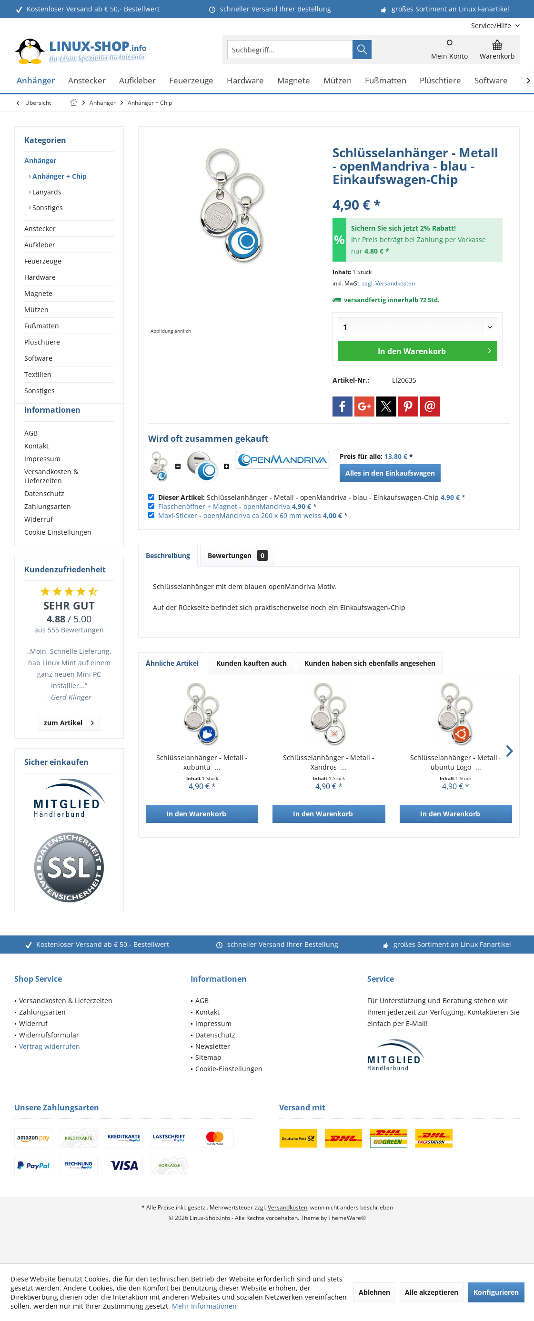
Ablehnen (374, 1292)
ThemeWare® (347, 1235)
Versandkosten (287, 1224)
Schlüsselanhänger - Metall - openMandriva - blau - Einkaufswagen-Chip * (311, 497)
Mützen (36, 309)
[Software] (491, 81)
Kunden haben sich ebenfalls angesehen (369, 663)
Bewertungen (238, 555)
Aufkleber (39, 244)
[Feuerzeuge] (191, 81)
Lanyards (45, 191)
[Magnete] (294, 81)
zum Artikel (69, 738)
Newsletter (212, 1063)
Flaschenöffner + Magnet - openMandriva (224, 506)
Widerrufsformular (49, 1052)
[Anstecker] (86, 81)
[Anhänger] (35, 81)
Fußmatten (41, 325)
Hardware (40, 277)
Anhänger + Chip (58, 176)
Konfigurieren (496, 1292)
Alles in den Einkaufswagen (390, 473)
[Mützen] (337, 81)
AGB (31, 450)
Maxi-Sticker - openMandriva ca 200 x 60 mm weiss (239, 515)
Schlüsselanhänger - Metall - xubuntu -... (202, 762)
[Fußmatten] (385, 81)
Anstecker (40, 228)
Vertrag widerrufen (49, 1063)
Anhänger (40, 160)
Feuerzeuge (42, 260)
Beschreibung (168, 555)
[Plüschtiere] (440, 81)
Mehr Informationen (204, 1306)
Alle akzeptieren (431, 1292)
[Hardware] (245, 81)
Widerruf (38, 536)
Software (38, 358)
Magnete (38, 293)
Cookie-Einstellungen (57, 549)
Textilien (37, 374)
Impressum (42, 475)
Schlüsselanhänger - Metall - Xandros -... (328, 762)
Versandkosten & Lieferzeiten (51, 493)
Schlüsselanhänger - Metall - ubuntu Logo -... (456, 762)
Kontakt (36, 462)
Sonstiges (46, 207)
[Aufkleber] (137, 81)
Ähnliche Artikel (172, 663)
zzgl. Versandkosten (388, 283)
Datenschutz (44, 510)
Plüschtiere (42, 341)
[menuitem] (492, 25)
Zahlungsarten (47, 523)
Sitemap (208, 1074)
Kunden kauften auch (251, 663)
